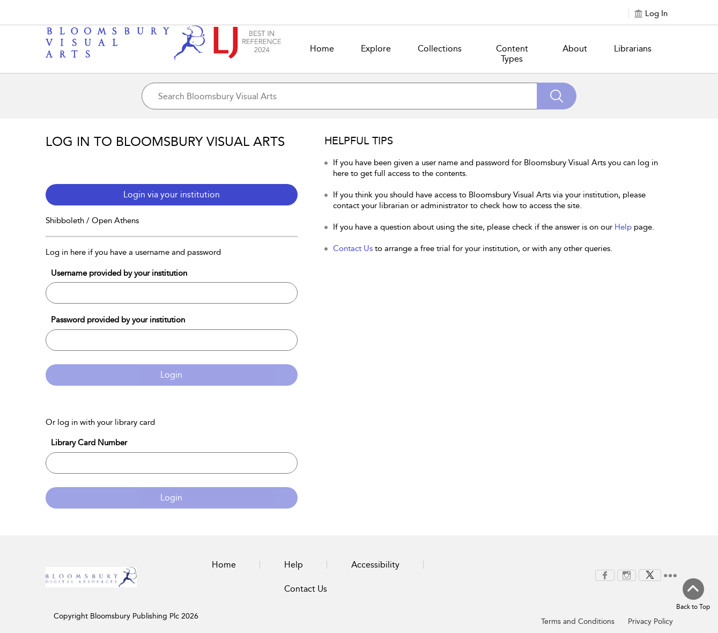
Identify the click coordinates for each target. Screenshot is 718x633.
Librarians (633, 48)
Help (623, 227)
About (574, 48)
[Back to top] (693, 595)
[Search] (556, 96)
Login (171, 375)
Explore (376, 48)
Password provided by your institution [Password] (118, 320)
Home (322, 48)
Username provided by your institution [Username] (119, 273)
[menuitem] (605, 575)
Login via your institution (171, 194)
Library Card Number (89, 442)
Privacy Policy (650, 621)
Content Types (512, 53)
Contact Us (353, 248)
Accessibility (375, 565)
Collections (440, 48)
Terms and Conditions (578, 621)
